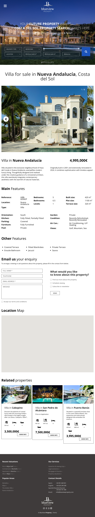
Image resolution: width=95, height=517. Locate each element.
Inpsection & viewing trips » (56, 466)
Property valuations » (55, 474)
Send (55, 293)
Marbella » (5, 483)
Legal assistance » (53, 469)
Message (6, 287)
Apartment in (11, 471)
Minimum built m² (31, 54)
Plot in (9, 466)
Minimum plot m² (50, 54)
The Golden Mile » (7, 488)
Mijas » (4, 485)
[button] (5, 6)
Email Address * (9, 281)
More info (22, 434)
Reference (67, 54)
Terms (55, 513)
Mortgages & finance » (55, 471)
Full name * (7, 271)
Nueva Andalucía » (8, 490)
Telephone (7, 276)
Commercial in (12, 469)
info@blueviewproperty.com (65, 492)
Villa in (13, 407)
